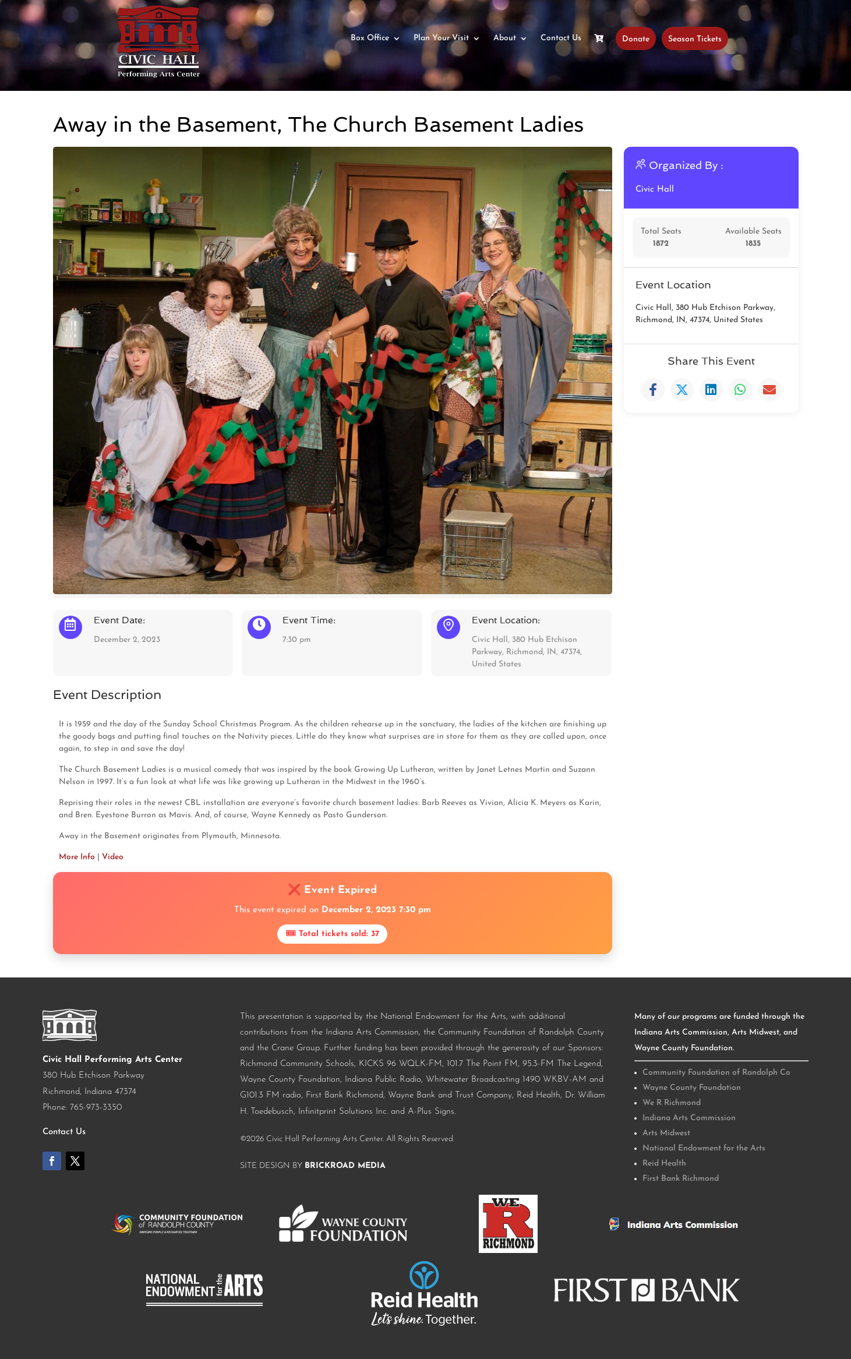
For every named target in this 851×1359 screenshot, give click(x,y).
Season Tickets (695, 38)
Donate (635, 38)
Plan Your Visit (441, 38)
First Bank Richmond (680, 1178)
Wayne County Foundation (691, 1087)
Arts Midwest (666, 1133)
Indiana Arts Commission (689, 1118)
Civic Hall (655, 189)
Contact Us (561, 38)
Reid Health (664, 1163)
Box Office (370, 38)
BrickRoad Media (345, 1166)
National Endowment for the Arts (703, 1148)
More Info (77, 857)
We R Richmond (671, 1103)
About (504, 38)
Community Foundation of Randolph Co (716, 1072)
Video (112, 857)
